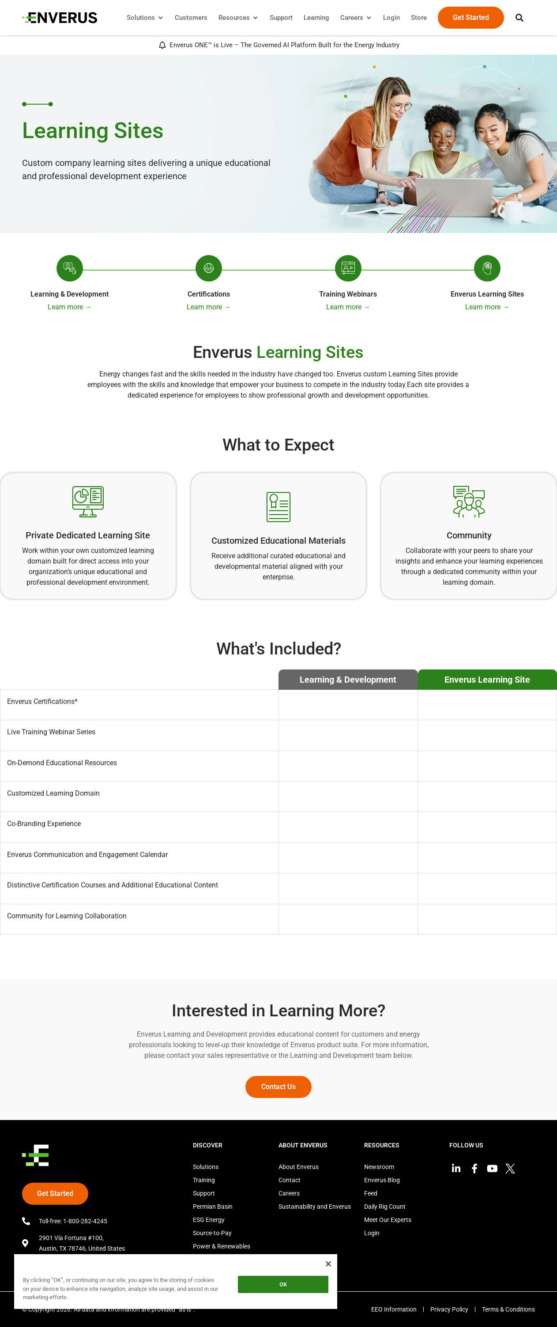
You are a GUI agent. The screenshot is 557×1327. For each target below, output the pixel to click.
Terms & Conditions (508, 1309)
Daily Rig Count (385, 1206)
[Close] (328, 1264)
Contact (289, 1180)
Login (372, 1233)
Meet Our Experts (387, 1219)
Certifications (209, 294)
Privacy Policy (449, 1309)
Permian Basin (213, 1206)
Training (204, 1180)
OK (283, 1284)
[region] (175, 1283)
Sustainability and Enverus (314, 1206)
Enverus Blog (382, 1180)
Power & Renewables (221, 1246)
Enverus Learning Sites (487, 294)
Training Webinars (348, 294)
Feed (370, 1193)
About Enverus (298, 1166)
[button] (519, 17)
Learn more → (70, 307)
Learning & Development (69, 294)
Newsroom (379, 1166)
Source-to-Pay (212, 1233)
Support (204, 1193)
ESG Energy (209, 1219)
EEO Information (394, 1309)
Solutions (205, 1166)
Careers (289, 1193)
